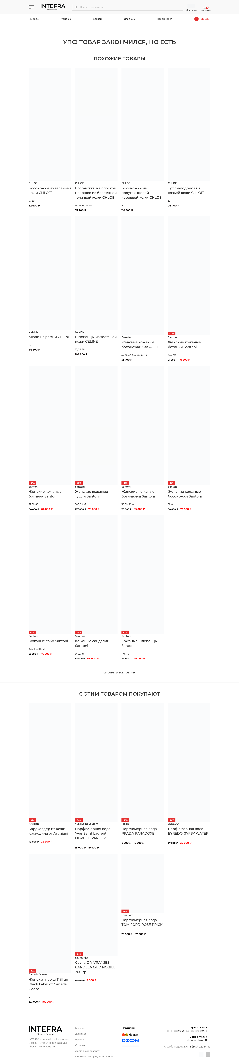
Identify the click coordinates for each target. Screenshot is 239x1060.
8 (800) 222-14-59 (200, 1046)
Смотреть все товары (119, 672)
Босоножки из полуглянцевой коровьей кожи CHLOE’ (141, 193)
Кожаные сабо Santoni (48, 641)
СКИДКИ (205, 19)
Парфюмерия (164, 19)
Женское (66, 19)
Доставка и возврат (87, 1050)
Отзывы (80, 1045)
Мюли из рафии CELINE (49, 337)
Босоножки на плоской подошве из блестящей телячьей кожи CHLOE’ (96, 193)
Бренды (97, 19)
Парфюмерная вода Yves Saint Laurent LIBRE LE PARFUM (93, 833)
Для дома (129, 19)
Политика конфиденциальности (95, 1056)
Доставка (191, 10)
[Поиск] (127, 7)
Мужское (34, 19)
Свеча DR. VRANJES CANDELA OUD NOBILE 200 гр (95, 967)
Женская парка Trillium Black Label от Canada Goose (49, 984)
